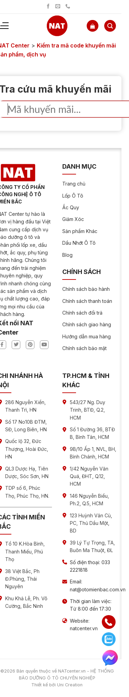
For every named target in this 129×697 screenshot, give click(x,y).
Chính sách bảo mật (84, 348)
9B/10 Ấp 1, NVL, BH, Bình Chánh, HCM (93, 453)
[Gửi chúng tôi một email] (57, 6)
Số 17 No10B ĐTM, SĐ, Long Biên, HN (26, 425)
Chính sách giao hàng (86, 324)
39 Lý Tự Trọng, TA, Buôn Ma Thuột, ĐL (92, 546)
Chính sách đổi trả (82, 313)
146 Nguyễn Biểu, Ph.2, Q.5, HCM (89, 499)
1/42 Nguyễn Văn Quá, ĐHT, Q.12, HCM (89, 476)
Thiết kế (39, 684)
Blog (67, 255)
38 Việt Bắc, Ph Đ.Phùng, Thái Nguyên (22, 579)
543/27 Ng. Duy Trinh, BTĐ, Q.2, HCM (87, 410)
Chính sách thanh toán (87, 301)
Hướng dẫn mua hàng (86, 336)
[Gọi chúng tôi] (67, 6)
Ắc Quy (70, 207)
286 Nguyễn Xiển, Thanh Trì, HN (25, 406)
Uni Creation (70, 684)
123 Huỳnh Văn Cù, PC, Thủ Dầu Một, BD (91, 523)
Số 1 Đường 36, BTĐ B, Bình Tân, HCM (92, 433)
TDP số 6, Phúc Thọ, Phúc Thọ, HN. (27, 491)
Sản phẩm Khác (79, 231)
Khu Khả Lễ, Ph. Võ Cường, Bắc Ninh (26, 602)
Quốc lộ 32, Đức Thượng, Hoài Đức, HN (26, 449)
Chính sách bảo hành (86, 289)
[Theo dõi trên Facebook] (48, 6)
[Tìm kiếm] (110, 26)
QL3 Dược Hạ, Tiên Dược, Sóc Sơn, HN (27, 472)
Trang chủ (73, 184)
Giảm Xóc (73, 219)
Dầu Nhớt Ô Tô (79, 243)
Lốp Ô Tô (72, 196)
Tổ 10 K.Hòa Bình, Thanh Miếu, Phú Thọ (25, 551)
